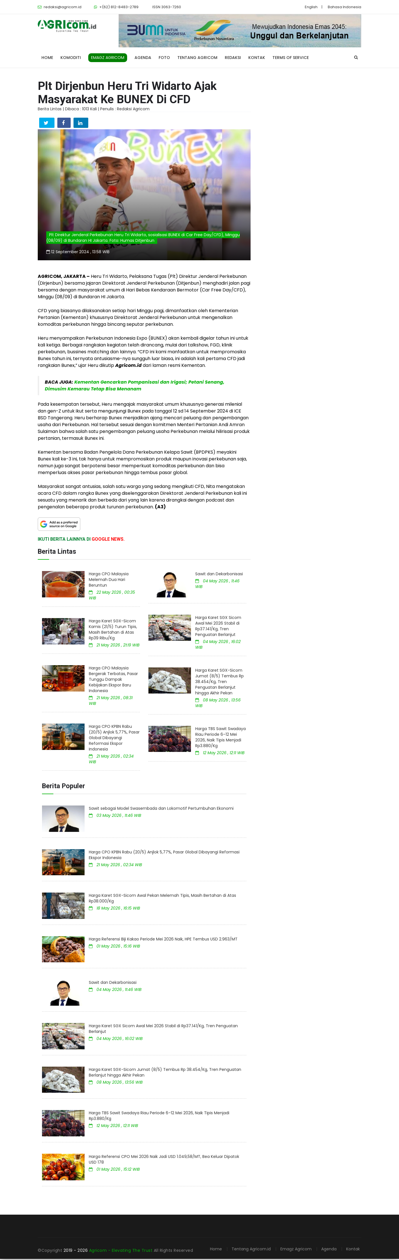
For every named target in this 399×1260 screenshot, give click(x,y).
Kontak (256, 57)
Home (47, 57)
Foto (164, 57)
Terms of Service (290, 57)
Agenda (143, 57)
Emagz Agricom (296, 1250)
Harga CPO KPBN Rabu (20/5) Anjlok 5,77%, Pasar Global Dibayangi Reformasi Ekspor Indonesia (114, 739)
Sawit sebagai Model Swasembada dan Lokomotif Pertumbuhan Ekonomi (161, 809)
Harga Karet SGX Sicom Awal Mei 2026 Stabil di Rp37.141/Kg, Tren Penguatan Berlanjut (218, 627)
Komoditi (70, 57)
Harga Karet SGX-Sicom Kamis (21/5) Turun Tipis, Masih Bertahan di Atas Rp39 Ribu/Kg (113, 630)
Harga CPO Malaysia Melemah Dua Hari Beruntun (109, 580)
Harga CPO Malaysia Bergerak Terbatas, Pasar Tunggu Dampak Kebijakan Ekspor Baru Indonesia (113, 680)
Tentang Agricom (197, 57)
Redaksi (233, 57)
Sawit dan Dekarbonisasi (219, 575)
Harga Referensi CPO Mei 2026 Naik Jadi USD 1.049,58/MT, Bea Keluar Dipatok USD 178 (164, 1160)
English (311, 7)
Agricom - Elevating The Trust (121, 1251)
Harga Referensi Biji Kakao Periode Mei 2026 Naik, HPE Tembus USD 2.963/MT (163, 940)
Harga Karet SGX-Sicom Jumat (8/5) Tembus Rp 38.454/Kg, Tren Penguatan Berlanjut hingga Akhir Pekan (219, 683)
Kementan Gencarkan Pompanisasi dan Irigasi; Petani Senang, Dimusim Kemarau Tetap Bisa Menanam (134, 386)
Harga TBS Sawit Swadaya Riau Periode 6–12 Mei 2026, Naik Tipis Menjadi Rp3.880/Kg (220, 738)
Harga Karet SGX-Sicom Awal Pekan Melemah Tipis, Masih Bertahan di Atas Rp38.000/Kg (162, 899)
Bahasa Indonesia (344, 7)
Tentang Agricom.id (251, 1250)
